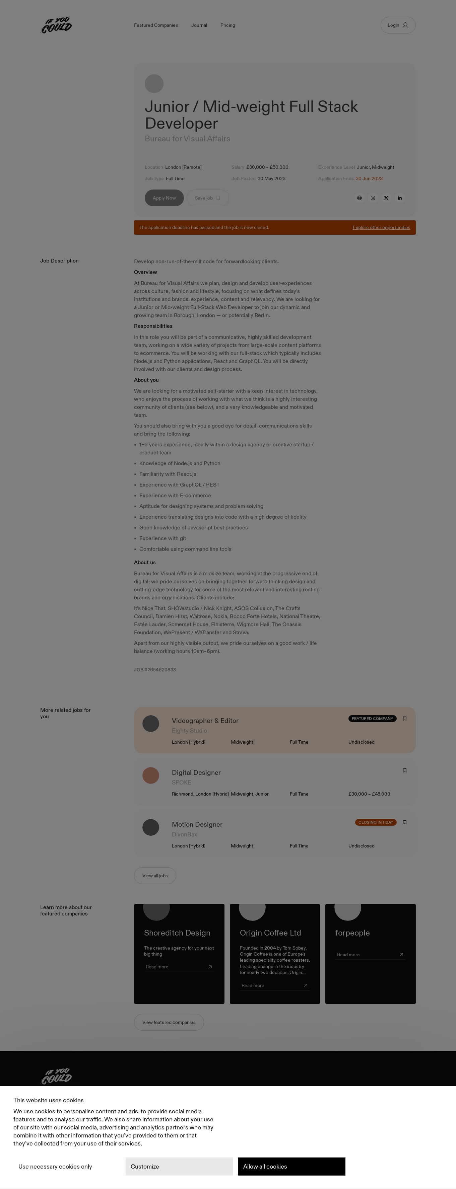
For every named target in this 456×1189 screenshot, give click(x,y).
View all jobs (155, 876)
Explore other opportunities (381, 227)
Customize (145, 1166)
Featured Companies (156, 25)
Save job (208, 198)
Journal (199, 25)
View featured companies (169, 1022)
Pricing (227, 25)
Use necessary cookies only (55, 1166)
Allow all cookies (265, 1166)
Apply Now (164, 198)
